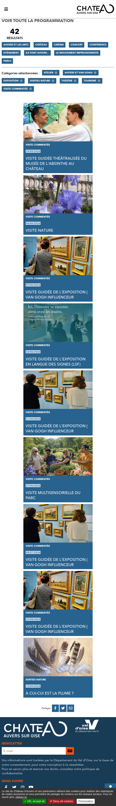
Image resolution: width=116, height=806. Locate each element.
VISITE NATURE (39, 230)
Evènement (11, 52)
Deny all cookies (61, 801)
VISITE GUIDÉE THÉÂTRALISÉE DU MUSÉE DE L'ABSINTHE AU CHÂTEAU (56, 163)
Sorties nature (40, 80)
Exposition (11, 80)
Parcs (7, 61)
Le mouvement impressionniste (77, 52)
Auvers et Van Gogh (78, 72)
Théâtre (66, 80)
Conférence (98, 44)
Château (41, 44)
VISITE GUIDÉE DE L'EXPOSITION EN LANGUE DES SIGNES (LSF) (56, 362)
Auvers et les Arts (15, 44)
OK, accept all (34, 801)
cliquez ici (21, 796)
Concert (77, 44)
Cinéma (59, 44)
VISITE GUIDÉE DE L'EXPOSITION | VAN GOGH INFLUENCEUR (56, 295)
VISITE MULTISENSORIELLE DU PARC (53, 495)
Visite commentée (15, 88)
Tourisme (90, 80)
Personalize (85, 801)
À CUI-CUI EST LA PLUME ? (50, 693)
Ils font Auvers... (37, 52)
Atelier (48, 72)
